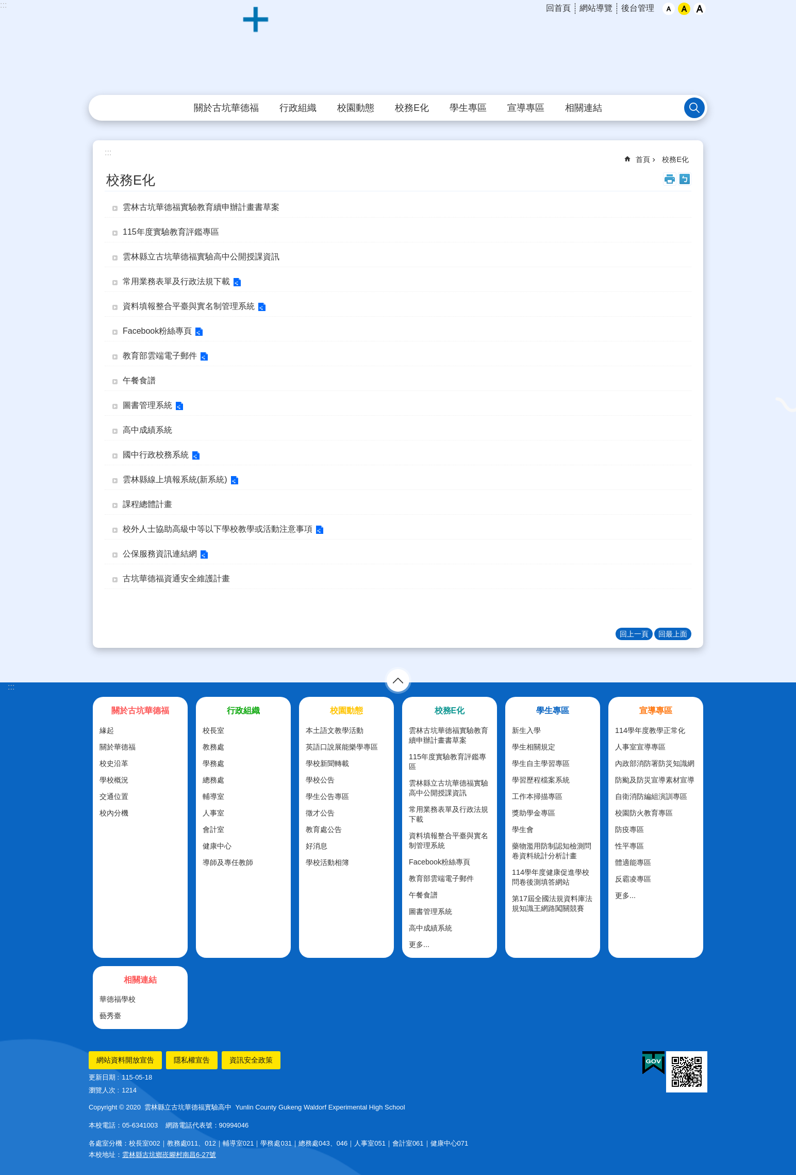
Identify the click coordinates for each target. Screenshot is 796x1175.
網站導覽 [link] (595, 8)
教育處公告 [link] (324, 829)
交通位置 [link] (114, 796)
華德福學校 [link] (118, 999)
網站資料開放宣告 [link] (125, 1060)
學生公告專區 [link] (327, 796)
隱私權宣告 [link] (192, 1060)
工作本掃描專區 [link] (537, 796)
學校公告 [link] (320, 780)
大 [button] (699, 9)
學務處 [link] (213, 763)
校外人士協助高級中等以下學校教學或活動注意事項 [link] (217, 529)
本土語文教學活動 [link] (334, 730)
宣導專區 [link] (525, 108)
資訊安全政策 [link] (251, 1060)
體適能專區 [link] (633, 862)
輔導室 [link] (213, 796)
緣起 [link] (107, 730)
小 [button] (668, 9)
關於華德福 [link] (118, 747)
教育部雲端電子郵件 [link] (160, 355)
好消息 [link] (316, 846)
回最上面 (672, 634)
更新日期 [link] (102, 1077)
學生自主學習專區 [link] (541, 763)
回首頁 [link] (558, 8)
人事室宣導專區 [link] (640, 747)
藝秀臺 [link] (110, 1015)
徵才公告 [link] (320, 813)
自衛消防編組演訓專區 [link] (651, 796)
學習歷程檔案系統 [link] (541, 780)
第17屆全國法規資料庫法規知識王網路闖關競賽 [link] (552, 903)
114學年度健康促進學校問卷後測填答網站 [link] (550, 877)
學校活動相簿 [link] (327, 862)
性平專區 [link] (629, 846)
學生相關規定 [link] (533, 747)
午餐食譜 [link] (139, 380)
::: (3, 5)
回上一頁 (634, 634)
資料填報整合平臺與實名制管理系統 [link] (189, 306)
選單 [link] (398, 680)
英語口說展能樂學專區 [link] (342, 747)
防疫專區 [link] (629, 829)
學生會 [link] (523, 829)
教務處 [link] (213, 747)
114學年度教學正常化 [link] (650, 730)
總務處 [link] (213, 780)
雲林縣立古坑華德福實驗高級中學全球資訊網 (398, 48)
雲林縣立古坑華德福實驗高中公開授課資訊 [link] (201, 256)
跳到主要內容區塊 (5, 5)
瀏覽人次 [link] (102, 1090)
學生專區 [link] (468, 108)
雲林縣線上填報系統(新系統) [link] (175, 479)
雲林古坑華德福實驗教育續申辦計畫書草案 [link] (201, 207)
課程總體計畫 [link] (147, 504)
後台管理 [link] (637, 8)
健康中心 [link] (217, 846)
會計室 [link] (213, 829)
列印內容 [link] (669, 179)
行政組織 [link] (298, 108)
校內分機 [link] (114, 813)
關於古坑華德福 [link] (226, 108)
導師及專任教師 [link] (228, 862)
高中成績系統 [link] (147, 430)
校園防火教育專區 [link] (644, 813)
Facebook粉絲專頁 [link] (157, 331)
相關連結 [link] (583, 108)
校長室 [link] (213, 730)
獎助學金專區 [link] (533, 813)
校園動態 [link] (355, 108)
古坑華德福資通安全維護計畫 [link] (176, 578)
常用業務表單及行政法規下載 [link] (176, 281)
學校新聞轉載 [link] (327, 763)
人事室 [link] (213, 813)
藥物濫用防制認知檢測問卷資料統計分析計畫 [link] (551, 851)
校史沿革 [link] (114, 763)
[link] (653, 1063)
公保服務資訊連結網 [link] (160, 553)
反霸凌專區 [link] (633, 879)
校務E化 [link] (412, 108)
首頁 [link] (643, 159)
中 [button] (684, 9)
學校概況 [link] (114, 780)
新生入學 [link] (526, 730)
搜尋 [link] (694, 107)
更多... (419, 944)
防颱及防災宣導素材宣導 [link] (654, 780)
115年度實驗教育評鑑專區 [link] (171, 231)
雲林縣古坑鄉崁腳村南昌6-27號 (169, 1154)
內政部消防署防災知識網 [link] (654, 763)
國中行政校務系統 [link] (156, 454)
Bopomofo (684, 179)
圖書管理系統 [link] (147, 405)
